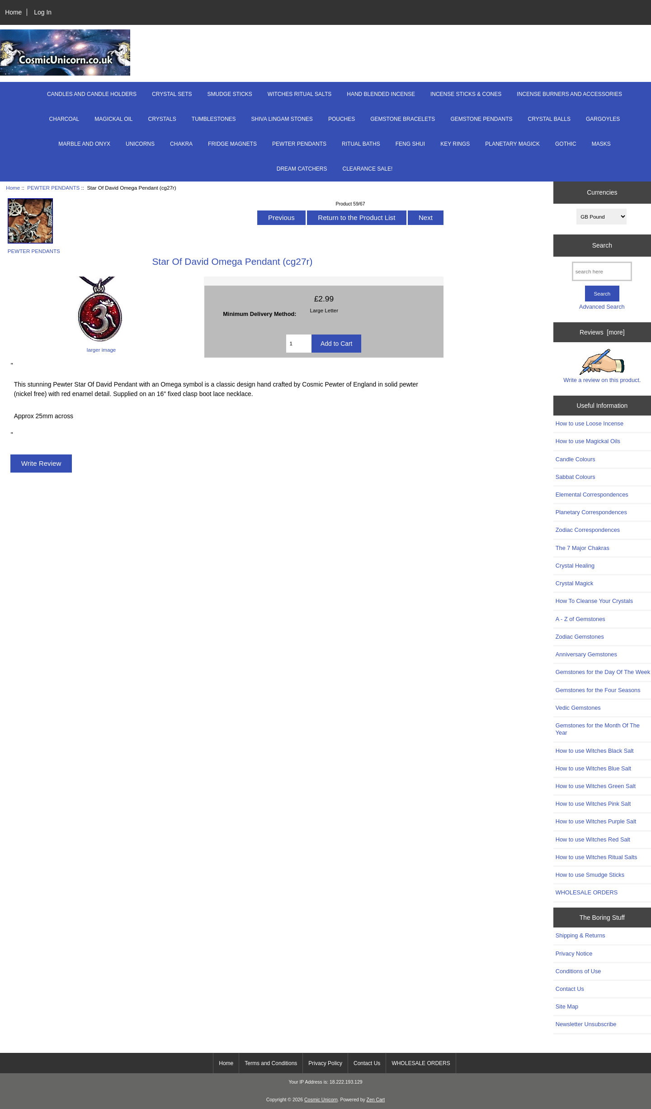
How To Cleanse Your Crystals (594, 601)
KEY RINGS (455, 144)
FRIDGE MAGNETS (232, 144)
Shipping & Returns (580, 935)
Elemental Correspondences (592, 494)
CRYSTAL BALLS (549, 119)
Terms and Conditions (271, 1063)
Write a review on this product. (602, 366)
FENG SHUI (410, 144)
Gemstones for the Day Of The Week (603, 672)
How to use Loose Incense (589, 423)
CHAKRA (181, 144)
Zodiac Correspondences (588, 529)
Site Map (567, 1006)
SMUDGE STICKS (230, 94)
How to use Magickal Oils (588, 441)
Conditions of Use (578, 971)
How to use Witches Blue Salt (593, 768)
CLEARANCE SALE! (368, 169)
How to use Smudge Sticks (590, 874)
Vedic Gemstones (578, 707)
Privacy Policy (325, 1063)
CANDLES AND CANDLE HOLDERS (92, 94)
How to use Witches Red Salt (593, 839)
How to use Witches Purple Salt (596, 821)
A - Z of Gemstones (580, 619)
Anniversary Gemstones (586, 654)
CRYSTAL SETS (172, 94)
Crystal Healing (575, 565)
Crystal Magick (575, 583)
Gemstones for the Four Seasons (598, 690)
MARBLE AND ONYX (84, 144)
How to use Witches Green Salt (596, 786)
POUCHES (341, 119)
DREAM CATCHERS (302, 169)
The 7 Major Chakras (582, 548)
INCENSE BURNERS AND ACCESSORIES (569, 94)
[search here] (602, 271)
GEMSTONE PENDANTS (481, 119)
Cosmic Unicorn (321, 1099)
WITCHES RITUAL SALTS (299, 94)
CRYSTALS (162, 119)
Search (602, 245)
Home (13, 12)
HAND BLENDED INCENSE (381, 94)
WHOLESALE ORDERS (587, 892)
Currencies (602, 192)
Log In (43, 12)
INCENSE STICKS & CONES (465, 94)
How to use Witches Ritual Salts (596, 857)
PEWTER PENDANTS (53, 188)
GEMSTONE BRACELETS (402, 119)
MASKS (601, 144)
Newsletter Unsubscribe (586, 1024)
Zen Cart (376, 1099)
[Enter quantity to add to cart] (298, 344)
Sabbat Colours (575, 476)
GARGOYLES (603, 119)
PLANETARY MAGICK (512, 144)
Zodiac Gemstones (580, 636)
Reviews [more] (602, 332)
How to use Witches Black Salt (595, 750)
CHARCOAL (64, 119)
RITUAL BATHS (361, 144)
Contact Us (570, 988)
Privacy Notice (574, 953)
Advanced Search (602, 306)
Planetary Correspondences (591, 512)
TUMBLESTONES (214, 119)
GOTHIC (565, 144)
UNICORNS (140, 144)
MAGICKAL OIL (113, 119)
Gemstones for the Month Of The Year (598, 729)
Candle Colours (575, 459)
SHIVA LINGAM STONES (282, 119)
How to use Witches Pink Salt (593, 803)
